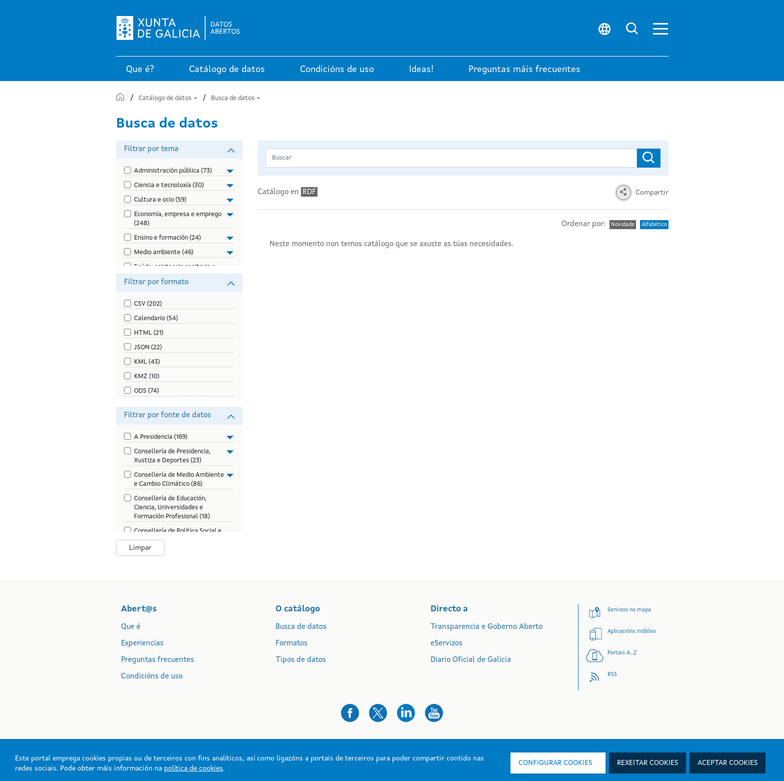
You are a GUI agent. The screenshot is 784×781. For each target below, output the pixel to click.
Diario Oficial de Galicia (470, 660)
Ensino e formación (167, 238)
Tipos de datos (301, 660)
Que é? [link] (140, 69)
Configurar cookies (555, 762)
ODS (146, 391)
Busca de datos (235, 98)
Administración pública (173, 171)
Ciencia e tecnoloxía (169, 185)
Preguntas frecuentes (157, 660)
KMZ (147, 376)
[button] (660, 28)
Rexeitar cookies (647, 762)
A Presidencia (161, 437)
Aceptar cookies (728, 762)
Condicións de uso (151, 676)
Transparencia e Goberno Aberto (486, 627)
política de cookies (193, 768)
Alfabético (654, 225)
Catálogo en (288, 192)
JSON (148, 347)
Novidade (622, 225)
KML (147, 362)
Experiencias (142, 643)
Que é (130, 627)
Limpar (140, 547)
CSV (148, 304)
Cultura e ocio (160, 200)
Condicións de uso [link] (337, 69)
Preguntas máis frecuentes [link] (524, 69)
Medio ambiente (164, 252)
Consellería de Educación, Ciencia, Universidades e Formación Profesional (172, 507)
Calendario (156, 318)
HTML (149, 333)
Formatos (292, 643)
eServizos (446, 643)
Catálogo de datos (168, 98)
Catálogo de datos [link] (227, 69)
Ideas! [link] (421, 69)
